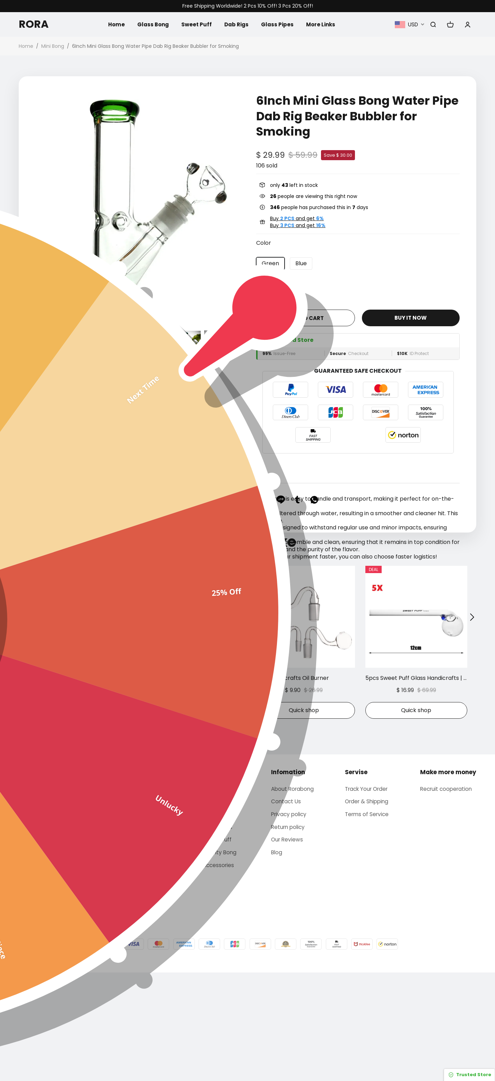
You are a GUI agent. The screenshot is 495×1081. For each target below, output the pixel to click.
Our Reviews (286, 947)
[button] (39, 343)
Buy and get (297, 218)
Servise (355, 876)
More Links (322, 24)
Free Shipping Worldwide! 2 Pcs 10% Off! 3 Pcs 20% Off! (247, 6)
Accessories (216, 973)
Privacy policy (288, 920)
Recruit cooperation (447, 894)
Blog (275, 960)
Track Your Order (367, 894)
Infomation (287, 876)
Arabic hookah (220, 907)
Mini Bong (52, 46)
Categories (217, 876)
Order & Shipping (367, 907)
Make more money (448, 876)
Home (112, 24)
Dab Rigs (236, 24)
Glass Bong (150, 24)
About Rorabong (292, 894)
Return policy (288, 933)
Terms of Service (367, 920)
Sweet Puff (195, 24)
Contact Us (285, 907)
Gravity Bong (218, 960)
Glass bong (215, 894)
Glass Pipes (278, 24)
